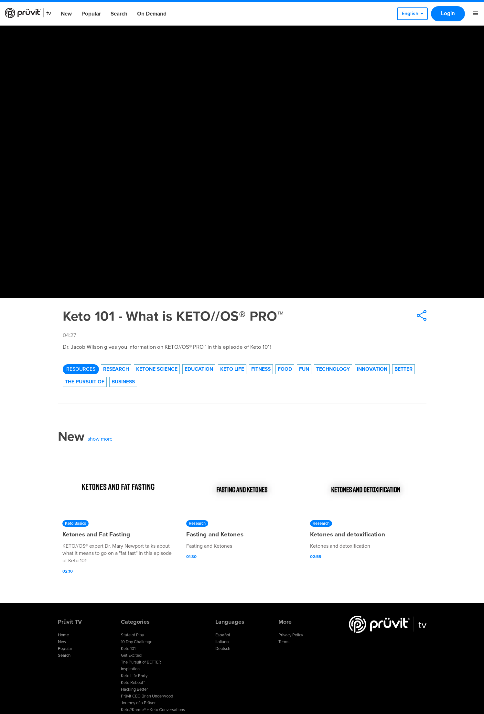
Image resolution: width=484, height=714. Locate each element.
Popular (91, 13)
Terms (283, 641)
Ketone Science (156, 369)
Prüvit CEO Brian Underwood (147, 696)
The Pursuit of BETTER (141, 662)
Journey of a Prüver (138, 703)
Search (119, 13)
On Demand (152, 13)
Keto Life (232, 369)
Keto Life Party (134, 675)
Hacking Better (134, 689)
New (66, 13)
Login (448, 13)
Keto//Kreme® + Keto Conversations (153, 709)
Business (123, 382)
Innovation (372, 369)
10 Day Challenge (136, 641)
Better (403, 369)
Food (285, 369)
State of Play (132, 635)
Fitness (261, 369)
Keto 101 (128, 648)
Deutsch (222, 648)
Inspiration (130, 669)
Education (199, 369)
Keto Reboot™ (133, 682)
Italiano (222, 641)
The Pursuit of (84, 382)
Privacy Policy (290, 635)
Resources (80, 369)
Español (222, 635)
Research (116, 369)
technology (333, 369)
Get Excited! (131, 655)
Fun (304, 369)
